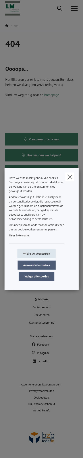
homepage (51, 95)
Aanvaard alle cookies (36, 265)
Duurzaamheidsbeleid (41, 404)
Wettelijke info (41, 410)
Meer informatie (19, 235)
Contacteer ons (41, 307)
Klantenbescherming (41, 322)
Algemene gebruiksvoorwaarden (40, 384)
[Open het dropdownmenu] (73, 8)
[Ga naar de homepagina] (15, 8)
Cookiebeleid (42, 397)
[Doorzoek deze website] (60, 8)
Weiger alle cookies (37, 276)
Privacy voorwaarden (41, 391)
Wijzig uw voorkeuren (36, 254)
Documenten (42, 315)
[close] (69, 176)
